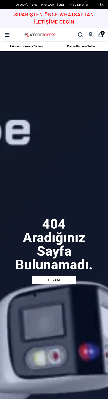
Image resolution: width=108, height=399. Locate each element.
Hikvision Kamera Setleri (26, 46)
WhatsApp (47, 4)
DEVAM (54, 280)
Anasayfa (22, 4)
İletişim (61, 4)
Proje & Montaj (79, 4)
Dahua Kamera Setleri (81, 46)
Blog (34, 4)
